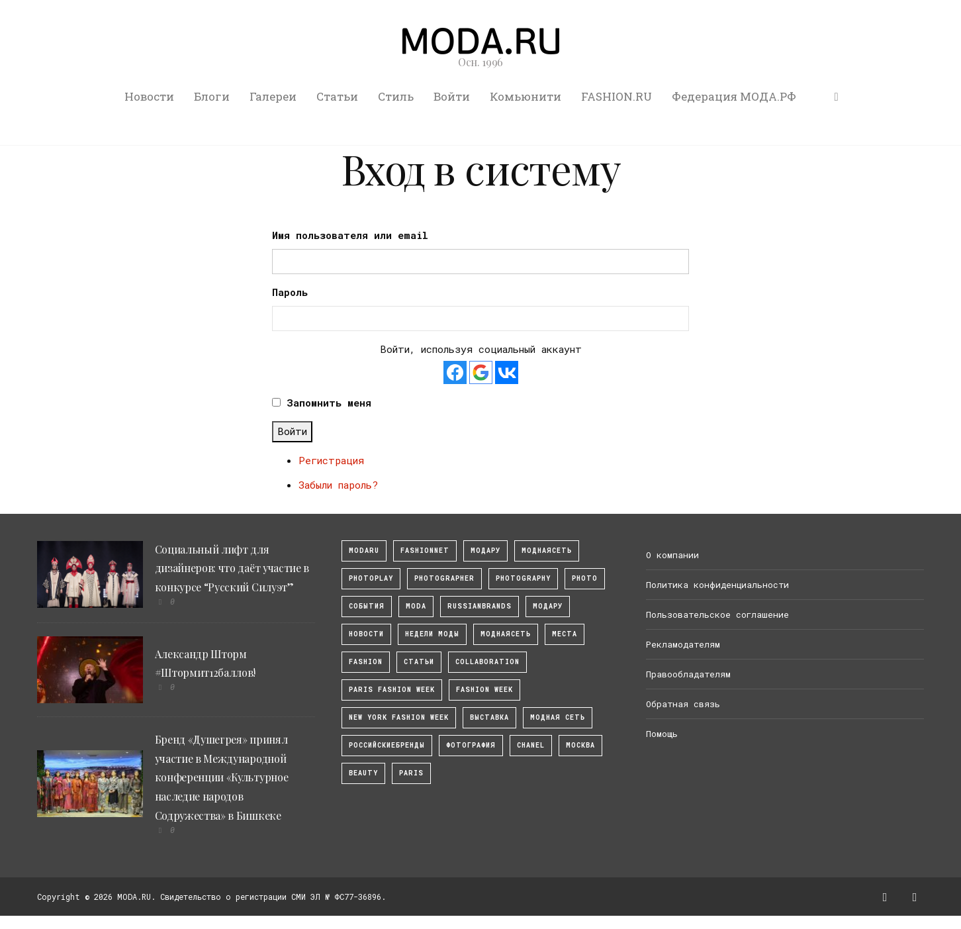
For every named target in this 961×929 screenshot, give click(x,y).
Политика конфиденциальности (717, 585)
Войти (452, 96)
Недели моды (432, 634)
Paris (411, 773)
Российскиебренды (387, 745)
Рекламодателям (683, 644)
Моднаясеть (505, 634)
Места (564, 634)
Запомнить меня (329, 402)
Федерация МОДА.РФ (734, 96)
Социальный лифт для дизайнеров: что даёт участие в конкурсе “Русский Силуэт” (232, 568)
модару (485, 550)
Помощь (662, 734)
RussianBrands (479, 606)
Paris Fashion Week (392, 689)
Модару (548, 606)
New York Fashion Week (399, 717)
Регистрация (331, 460)
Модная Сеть (557, 717)
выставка (489, 717)
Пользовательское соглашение (717, 614)
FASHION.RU (616, 96)
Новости (149, 96)
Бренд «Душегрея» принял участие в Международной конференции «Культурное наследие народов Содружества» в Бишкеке (222, 777)
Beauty (363, 773)
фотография (471, 745)
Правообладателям (688, 674)
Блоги (212, 96)
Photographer (444, 578)
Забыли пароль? (338, 484)
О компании (672, 555)
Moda (416, 606)
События (367, 606)
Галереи (273, 96)
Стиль (396, 96)
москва (580, 745)
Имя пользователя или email (350, 235)
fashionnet (424, 550)
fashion (366, 662)
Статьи (337, 96)
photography (523, 578)
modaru (364, 550)
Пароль (290, 292)
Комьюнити (525, 96)
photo (585, 578)
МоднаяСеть (547, 550)
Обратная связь (683, 704)
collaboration (487, 662)
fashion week (484, 689)
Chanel (531, 745)
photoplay (371, 578)
